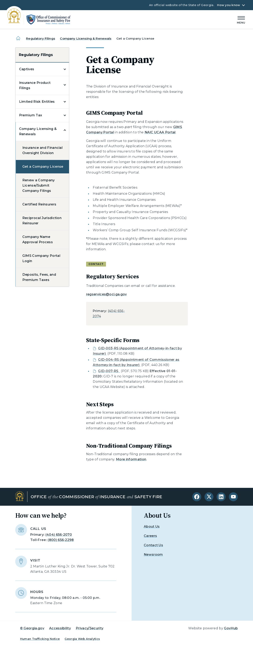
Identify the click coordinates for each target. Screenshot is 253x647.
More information (131, 459)
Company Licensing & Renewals (85, 38)
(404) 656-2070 (58, 535)
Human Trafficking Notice (40, 639)
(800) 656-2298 (61, 540)
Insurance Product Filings (35, 85)
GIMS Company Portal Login (41, 258)
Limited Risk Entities (37, 102)
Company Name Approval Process (37, 239)
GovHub (231, 628)
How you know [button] (228, 5)
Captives (26, 69)
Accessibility (60, 628)
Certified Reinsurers (39, 204)
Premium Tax (30, 115)
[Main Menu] (241, 19)
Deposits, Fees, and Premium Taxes (39, 277)
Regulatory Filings (40, 38)
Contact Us (153, 545)
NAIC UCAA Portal (160, 132)
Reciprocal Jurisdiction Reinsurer (42, 220)
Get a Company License (42, 167)
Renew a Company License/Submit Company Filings (38, 185)
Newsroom (153, 554)
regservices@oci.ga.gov (106, 294)
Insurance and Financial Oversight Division (42, 150)
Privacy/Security (89, 628)
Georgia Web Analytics (82, 639)
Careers (150, 536)
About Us (152, 526)
